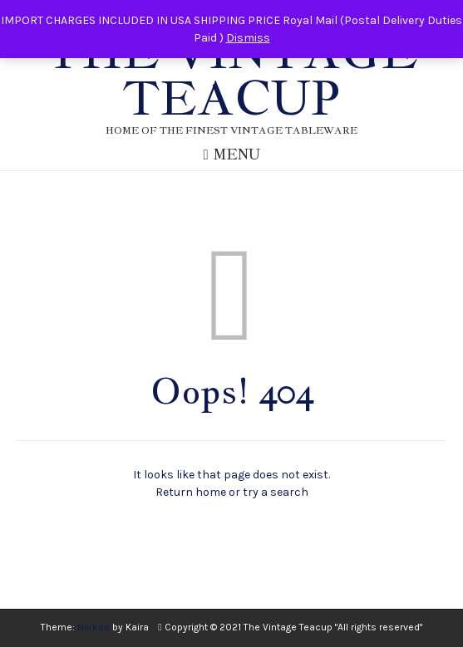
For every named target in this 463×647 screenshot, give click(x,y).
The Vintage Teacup (231, 74)
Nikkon (93, 627)
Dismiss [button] (248, 38)
